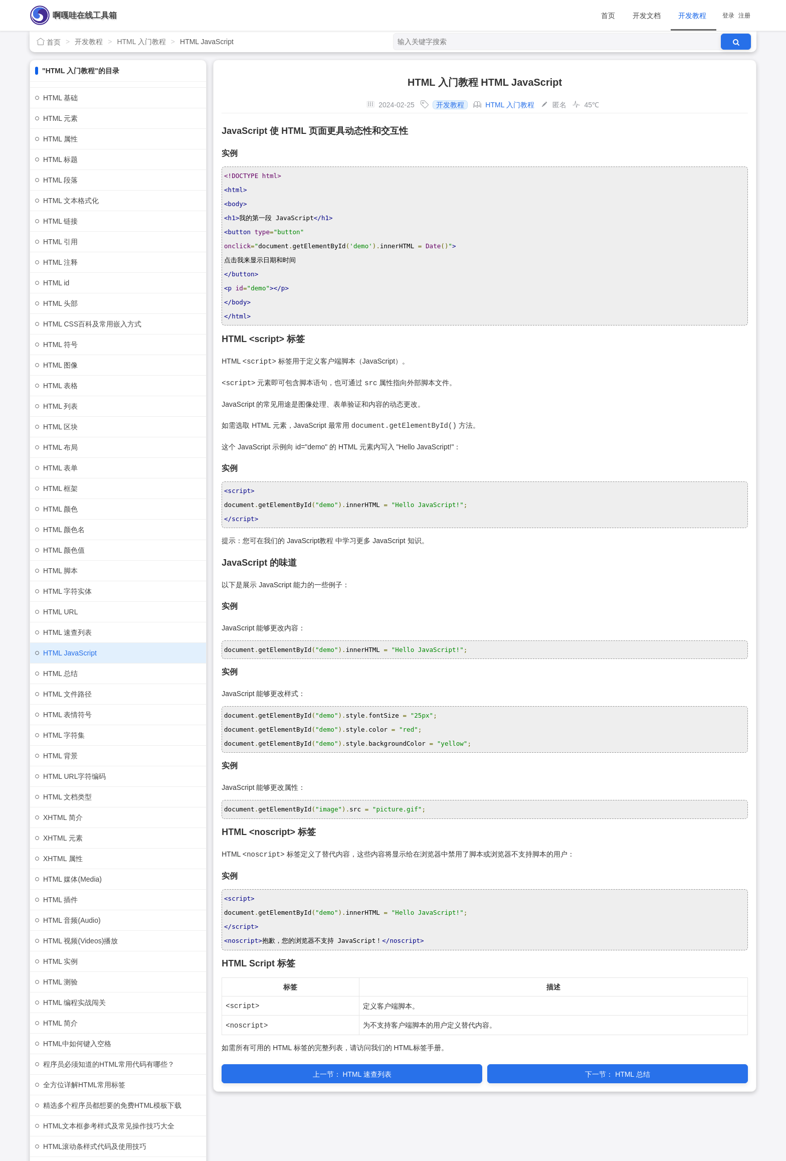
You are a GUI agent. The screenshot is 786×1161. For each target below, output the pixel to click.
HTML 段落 (60, 180)
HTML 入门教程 (141, 42)
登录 (728, 15)
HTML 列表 (60, 406)
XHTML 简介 (63, 817)
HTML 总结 (60, 674)
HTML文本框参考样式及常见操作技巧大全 (108, 1126)
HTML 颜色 (60, 509)
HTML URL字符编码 (74, 776)
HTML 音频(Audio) (72, 920)
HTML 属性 (60, 139)
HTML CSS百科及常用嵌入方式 (92, 324)
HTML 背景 (60, 756)
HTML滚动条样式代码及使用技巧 (94, 1146)
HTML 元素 (60, 118)
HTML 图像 (60, 365)
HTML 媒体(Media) (72, 879)
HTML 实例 (60, 961)
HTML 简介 (60, 1023)
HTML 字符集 (64, 735)
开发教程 (692, 16)
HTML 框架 (60, 488)
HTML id (56, 283)
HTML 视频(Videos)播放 (80, 941)
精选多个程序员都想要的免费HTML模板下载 (112, 1105)
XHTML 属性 (63, 859)
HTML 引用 (60, 242)
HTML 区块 (60, 427)
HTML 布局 (60, 447)
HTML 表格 (60, 386)
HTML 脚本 (60, 571)
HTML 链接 (60, 221)
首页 (608, 16)
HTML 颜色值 (64, 550)
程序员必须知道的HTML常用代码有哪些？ (108, 1064)
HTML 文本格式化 (71, 201)
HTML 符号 (60, 345)
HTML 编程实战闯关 (74, 1003)
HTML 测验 (60, 982)
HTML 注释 (60, 262)
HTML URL (60, 612)
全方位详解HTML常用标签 (84, 1085)
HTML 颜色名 (64, 530)
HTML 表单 (60, 468)
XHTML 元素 (63, 838)
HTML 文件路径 (67, 694)
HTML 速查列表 (67, 632)
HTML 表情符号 (67, 715)
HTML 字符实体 (67, 591)
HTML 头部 (60, 303)
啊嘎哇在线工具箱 (85, 15)
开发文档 (647, 16)
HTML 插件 (60, 900)
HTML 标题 (60, 159)
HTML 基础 (60, 98)
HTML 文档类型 (67, 797)
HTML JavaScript (70, 653)
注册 (744, 15)
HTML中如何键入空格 (77, 1044)
